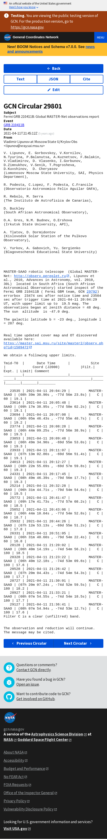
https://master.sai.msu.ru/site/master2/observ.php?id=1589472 (53, 345)
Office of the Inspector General (29, 793)
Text (20, 79)
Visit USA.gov (15, 828)
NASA (8, 739)
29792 (92, 292)
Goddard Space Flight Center (43, 739)
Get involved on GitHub (35, 699)
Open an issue (27, 684)
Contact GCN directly (33, 670)
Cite (86, 79)
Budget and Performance (24, 768)
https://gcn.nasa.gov (27, 27)
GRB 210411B (14, 125)
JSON (53, 79)
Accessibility (14, 760)
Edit (53, 89)
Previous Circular (29, 643)
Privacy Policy (15, 801)
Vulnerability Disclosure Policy (29, 809)
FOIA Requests (16, 784)
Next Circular (78, 643)
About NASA (14, 752)
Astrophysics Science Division (57, 734)
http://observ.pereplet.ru (40, 276)
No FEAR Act (14, 776)
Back (54, 68)
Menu (100, 37)
